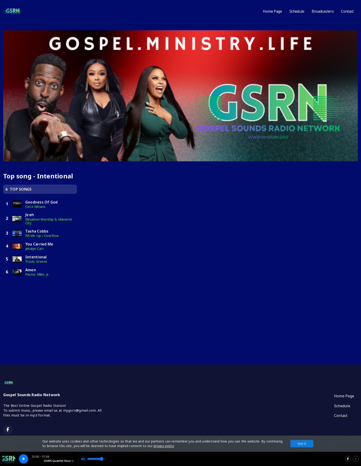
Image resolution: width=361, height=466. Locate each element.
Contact (347, 11)
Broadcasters (323, 11)
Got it (301, 443)
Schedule (296, 11)
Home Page (272, 11)
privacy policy (164, 446)
